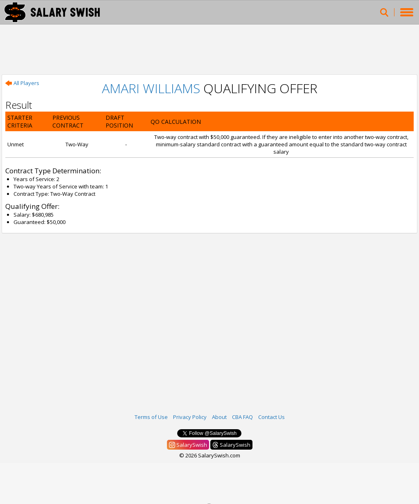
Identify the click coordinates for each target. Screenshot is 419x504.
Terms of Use (151, 417)
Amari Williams (151, 88)
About (219, 417)
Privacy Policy (190, 417)
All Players (22, 83)
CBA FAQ (242, 417)
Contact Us (271, 417)
